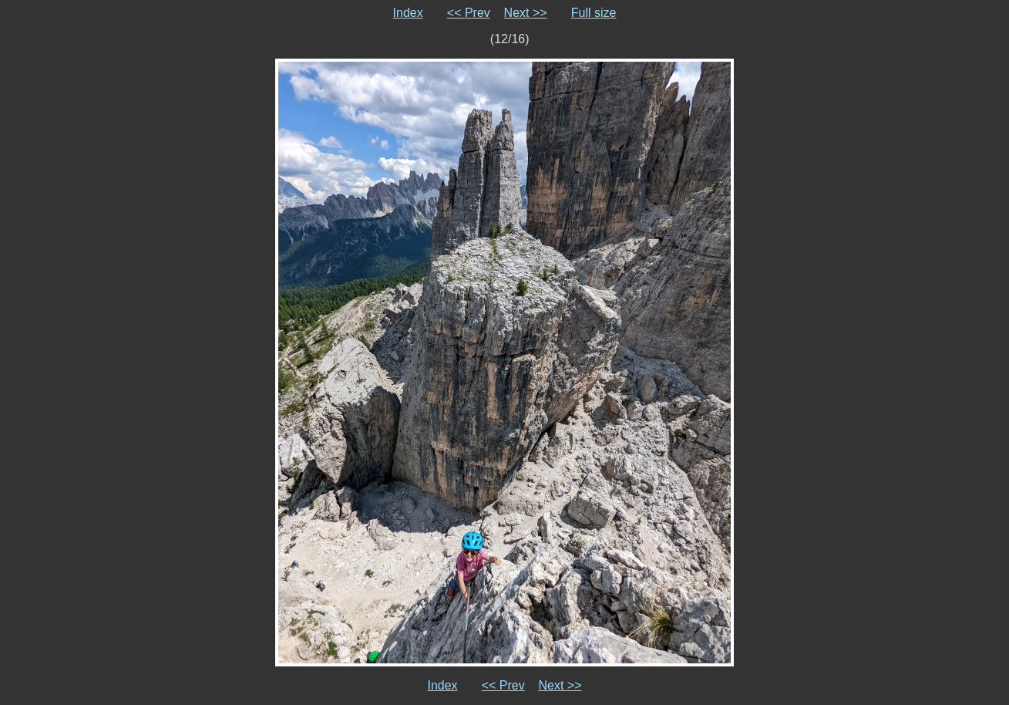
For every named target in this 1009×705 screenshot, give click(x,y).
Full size (594, 12)
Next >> (525, 12)
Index (408, 12)
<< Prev (468, 12)
